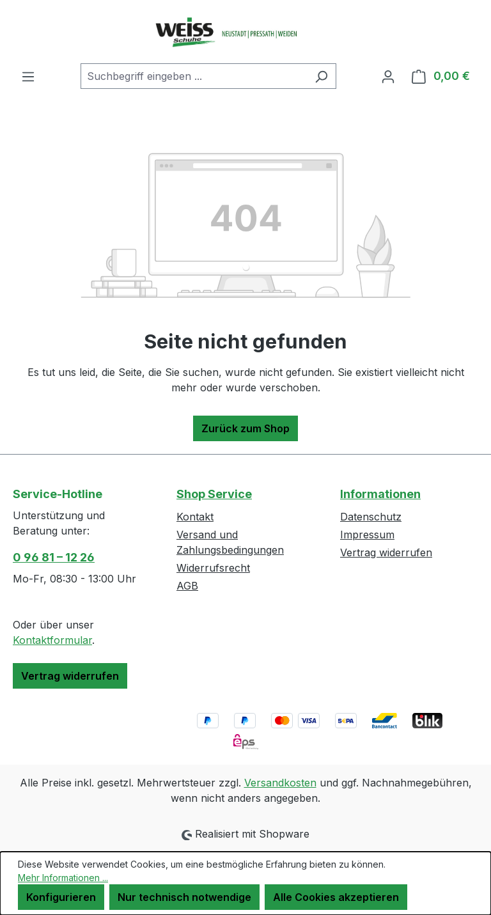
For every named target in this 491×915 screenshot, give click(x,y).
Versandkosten (280, 782)
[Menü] (28, 76)
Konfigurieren (61, 897)
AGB (187, 585)
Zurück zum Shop (245, 428)
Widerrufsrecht (213, 567)
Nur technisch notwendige (184, 897)
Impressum (367, 534)
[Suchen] (321, 76)
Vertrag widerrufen (70, 675)
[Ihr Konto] (388, 76)
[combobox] (194, 76)
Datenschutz (370, 516)
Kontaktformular (52, 640)
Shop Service (214, 494)
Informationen (380, 494)
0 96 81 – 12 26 (54, 557)
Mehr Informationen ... (63, 877)
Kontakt (195, 516)
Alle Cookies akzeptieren (336, 897)
